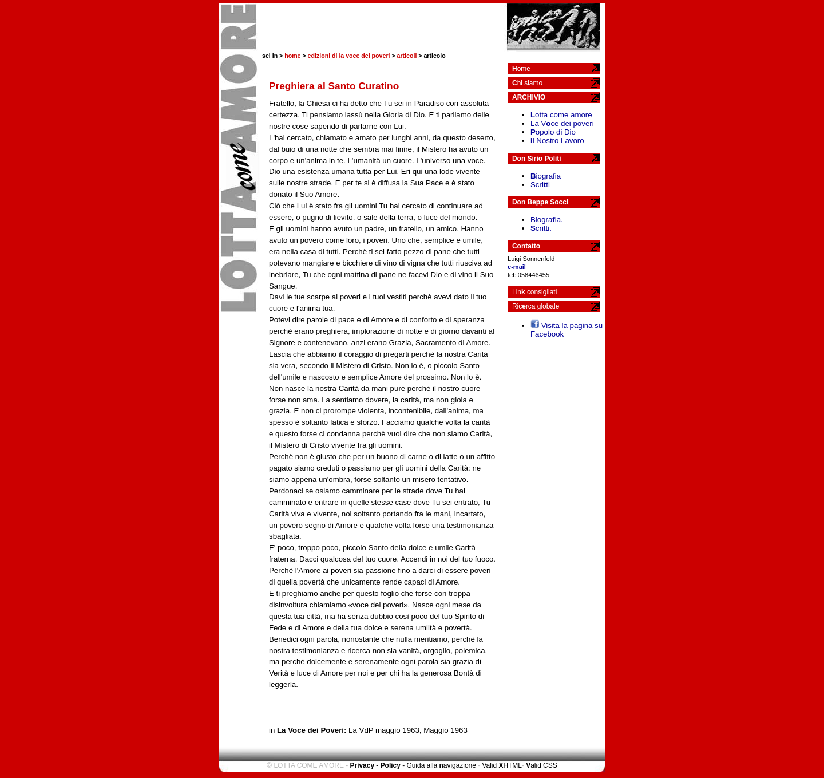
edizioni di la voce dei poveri (349, 55)
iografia (545, 176)
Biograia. (546, 219)
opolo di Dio (553, 132)
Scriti (540, 184)
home (292, 55)
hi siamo (527, 83)
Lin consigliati (534, 292)
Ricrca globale (535, 306)
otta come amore (561, 114)
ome (521, 69)
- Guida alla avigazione (439, 765)
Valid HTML (501, 765)
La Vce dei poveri (562, 123)
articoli (407, 55)
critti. (541, 228)
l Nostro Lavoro (557, 140)
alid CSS (541, 765)
